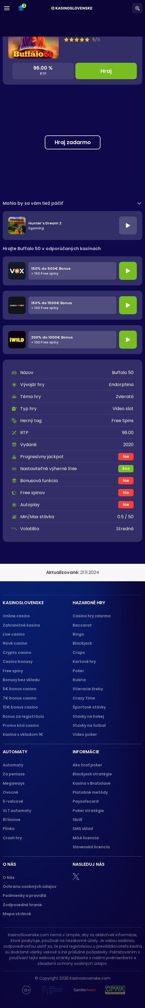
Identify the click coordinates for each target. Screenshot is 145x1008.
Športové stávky (89, 707)
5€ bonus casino (19, 689)
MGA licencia (86, 838)
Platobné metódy (90, 792)
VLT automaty (17, 810)
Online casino (16, 616)
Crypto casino (17, 652)
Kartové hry (84, 661)
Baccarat (82, 625)
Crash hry (12, 838)
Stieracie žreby (88, 689)
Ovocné (10, 792)
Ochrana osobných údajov (29, 886)
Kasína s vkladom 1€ (23, 734)
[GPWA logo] (115, 990)
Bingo (78, 634)
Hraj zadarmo (73, 142)
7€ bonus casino (19, 698)
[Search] (137, 8)
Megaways (14, 783)
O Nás (8, 877)
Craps (79, 652)
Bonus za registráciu (23, 716)
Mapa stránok (17, 914)
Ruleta (79, 680)
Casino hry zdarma (92, 616)
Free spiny (13, 671)
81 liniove (11, 819)
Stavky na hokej (88, 716)
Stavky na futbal (89, 725)
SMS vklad (83, 828)
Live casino (14, 634)
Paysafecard (86, 801)
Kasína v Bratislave (92, 783)
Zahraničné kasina (21, 625)
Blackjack (82, 643)
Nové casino (15, 643)
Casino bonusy (17, 661)
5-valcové (13, 801)
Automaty (13, 765)
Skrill (77, 819)
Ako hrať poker (87, 765)
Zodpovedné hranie (22, 905)
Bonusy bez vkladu (21, 680)
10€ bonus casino (20, 707)
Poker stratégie (88, 810)
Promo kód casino (21, 725)
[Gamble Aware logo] (84, 990)
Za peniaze (14, 774)
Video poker (85, 734)
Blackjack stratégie (92, 774)
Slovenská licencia (91, 847)
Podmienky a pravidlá (24, 895)
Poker (78, 671)
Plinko (9, 828)
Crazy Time (84, 698)
